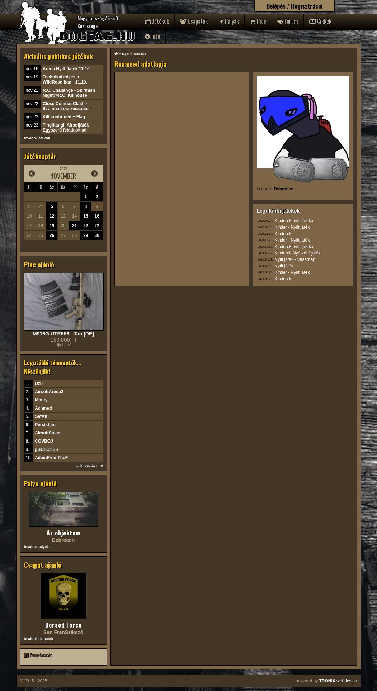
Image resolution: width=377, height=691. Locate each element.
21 (74, 225)
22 (85, 225)
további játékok (37, 138)
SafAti (41, 416)
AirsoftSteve (47, 432)
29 (85, 235)
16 (97, 216)
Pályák (229, 21)
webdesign (338, 680)
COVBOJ (44, 441)
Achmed (43, 408)
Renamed (140, 54)
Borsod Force (63, 625)
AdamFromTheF (51, 457)
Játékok (157, 21)
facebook (38, 655)
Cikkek (320, 21)
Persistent (45, 424)
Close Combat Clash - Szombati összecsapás (66, 106)
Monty (41, 399)
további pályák (36, 547)
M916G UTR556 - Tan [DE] (63, 334)
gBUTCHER (46, 449)
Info (152, 36)
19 (52, 225)
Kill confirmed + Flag (64, 116)
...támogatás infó (89, 465)
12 (52, 216)
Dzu (39, 383)
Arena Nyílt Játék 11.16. (67, 68)
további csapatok (38, 639)
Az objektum (63, 533)
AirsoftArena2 (49, 391)
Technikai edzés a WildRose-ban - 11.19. (65, 80)
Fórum (287, 21)
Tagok (125, 54)
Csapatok (194, 21)
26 (52, 235)
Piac (258, 21)
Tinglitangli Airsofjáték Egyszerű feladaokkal (66, 128)
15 (85, 216)
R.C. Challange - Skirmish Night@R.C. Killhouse (69, 93)
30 (97, 235)
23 (97, 225)
